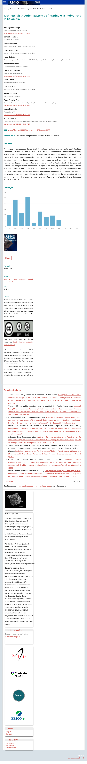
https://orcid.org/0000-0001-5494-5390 (17, 76)
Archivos (13, 9)
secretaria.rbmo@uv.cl (13, 637)
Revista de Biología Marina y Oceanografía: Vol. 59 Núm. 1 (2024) (50, 476)
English (8, 732)
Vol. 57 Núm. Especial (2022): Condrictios (31, 9)
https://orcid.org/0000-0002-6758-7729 (17, 124)
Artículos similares (12, 390)
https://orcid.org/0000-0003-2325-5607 (17, 33)
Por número (10, 743)
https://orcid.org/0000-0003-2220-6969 (17, 105)
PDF (8, 258)
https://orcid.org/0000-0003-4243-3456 (17, 115)
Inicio (5, 9)
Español (9, 734)
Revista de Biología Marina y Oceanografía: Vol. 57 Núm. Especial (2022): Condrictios (41, 423)
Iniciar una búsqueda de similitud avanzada (33, 486)
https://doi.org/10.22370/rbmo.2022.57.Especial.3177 (29, 130)
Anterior (9, 481)
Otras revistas (11, 748)
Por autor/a (10, 745)
